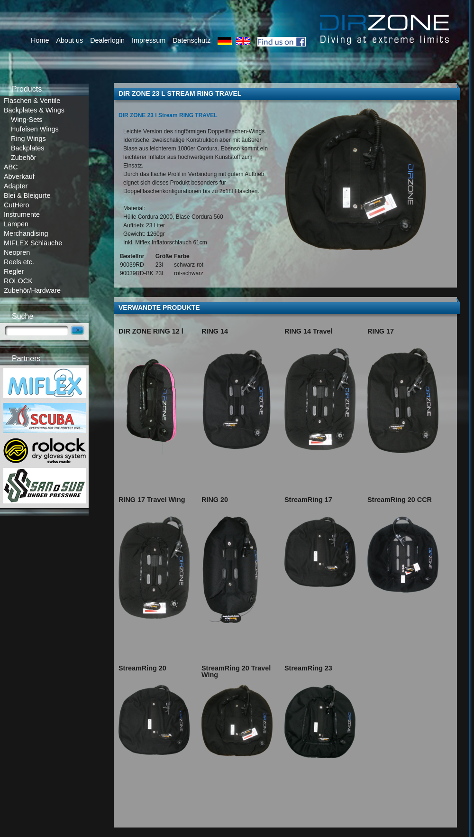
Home (40, 40)
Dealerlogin (107, 40)
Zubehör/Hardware (32, 290)
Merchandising (26, 233)
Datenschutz (191, 40)
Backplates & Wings (34, 110)
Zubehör (23, 157)
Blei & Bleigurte (27, 195)
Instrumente (22, 214)
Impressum (148, 40)
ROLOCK (18, 281)
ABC (11, 167)
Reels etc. (19, 262)
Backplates (27, 148)
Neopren (17, 252)
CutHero (16, 205)
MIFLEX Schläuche (33, 243)
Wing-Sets (26, 119)
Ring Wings (28, 138)
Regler (14, 271)
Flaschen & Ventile (32, 100)
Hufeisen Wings (35, 129)
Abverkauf (19, 176)
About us (69, 40)
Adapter (15, 186)
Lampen (16, 224)
